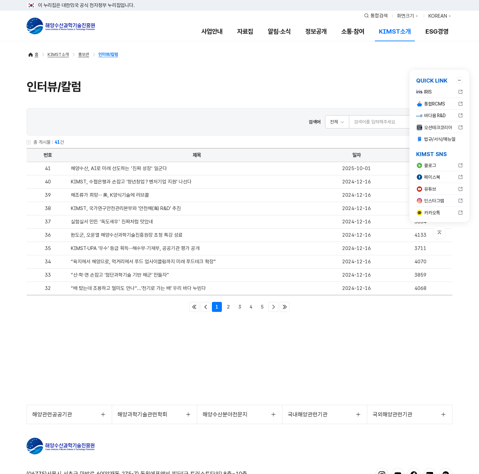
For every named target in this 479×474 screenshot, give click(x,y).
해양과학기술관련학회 (142, 414)
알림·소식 (279, 31)
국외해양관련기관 (392, 414)
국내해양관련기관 (308, 414)
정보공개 (316, 31)
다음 (273, 307)
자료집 (245, 31)
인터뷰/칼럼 (108, 54)
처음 (194, 307)
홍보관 (83, 54)
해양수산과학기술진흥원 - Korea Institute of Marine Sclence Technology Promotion (61, 26)
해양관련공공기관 (52, 414)
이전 (206, 307)
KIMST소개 (395, 31)
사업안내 (212, 31)
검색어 (315, 121)
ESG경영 (436, 31)
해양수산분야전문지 (225, 414)
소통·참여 (352, 31)
